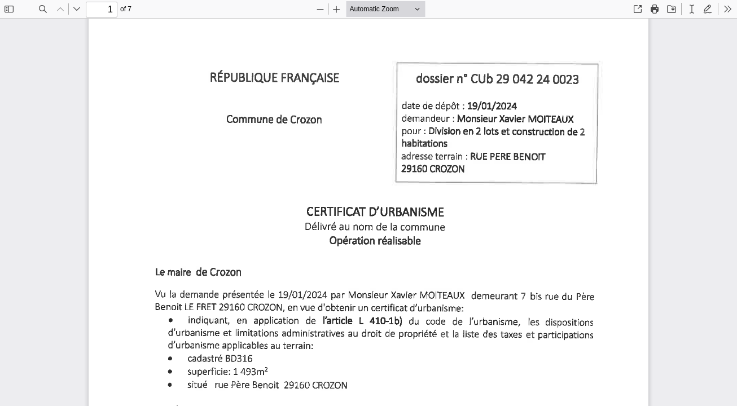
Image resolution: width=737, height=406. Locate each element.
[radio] (692, 9)
